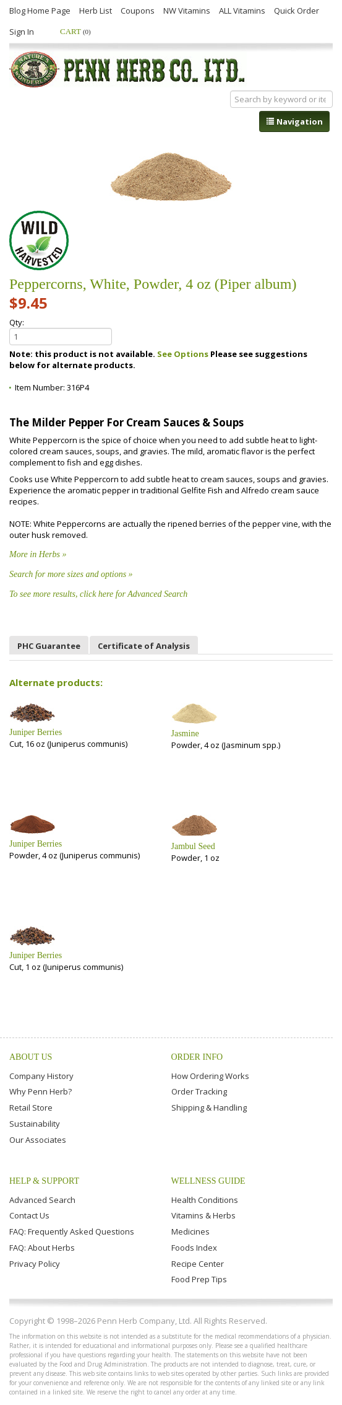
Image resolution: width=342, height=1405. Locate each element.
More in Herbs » (37, 554)
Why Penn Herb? (40, 1091)
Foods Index (194, 1247)
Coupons (138, 10)
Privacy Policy (34, 1263)
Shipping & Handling (209, 1107)
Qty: (60, 331)
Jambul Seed (193, 846)
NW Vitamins (186, 10)
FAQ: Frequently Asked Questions (71, 1231)
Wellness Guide (208, 1181)
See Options (182, 353)
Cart (75, 31)
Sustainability (34, 1123)
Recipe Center (197, 1263)
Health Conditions (204, 1199)
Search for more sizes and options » (71, 574)
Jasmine (185, 733)
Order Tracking (199, 1091)
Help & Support (44, 1181)
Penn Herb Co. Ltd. (128, 69)
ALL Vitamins (242, 10)
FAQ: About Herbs (42, 1247)
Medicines (190, 1231)
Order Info (197, 1057)
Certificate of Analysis (144, 645)
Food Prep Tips (199, 1279)
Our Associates (37, 1139)
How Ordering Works (210, 1075)
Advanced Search (42, 1199)
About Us (30, 1057)
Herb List (95, 10)
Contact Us (29, 1215)
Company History (41, 1075)
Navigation (294, 121)
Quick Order (296, 10)
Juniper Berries (35, 732)
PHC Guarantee (48, 645)
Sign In (21, 31)
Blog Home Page (40, 10)
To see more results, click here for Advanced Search (98, 594)
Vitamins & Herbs (203, 1215)
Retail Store (31, 1107)
